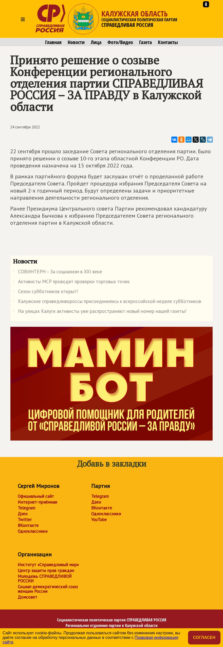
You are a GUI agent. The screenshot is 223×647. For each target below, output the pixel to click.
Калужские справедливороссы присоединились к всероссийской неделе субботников (107, 302)
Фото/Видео (120, 42)
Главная (53, 42)
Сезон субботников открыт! (45, 292)
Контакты (168, 42)
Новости (76, 42)
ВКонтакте (28, 525)
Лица (96, 42)
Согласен (204, 637)
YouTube (99, 519)
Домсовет (27, 597)
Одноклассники (32, 531)
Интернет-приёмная (37, 502)
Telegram (26, 508)
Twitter (25, 519)
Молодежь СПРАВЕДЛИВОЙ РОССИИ (45, 578)
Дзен (22, 513)
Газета (145, 42)
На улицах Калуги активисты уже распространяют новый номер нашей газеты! (100, 312)
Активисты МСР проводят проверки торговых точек (71, 282)
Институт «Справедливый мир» (48, 564)
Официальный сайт (36, 496)
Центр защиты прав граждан (46, 570)
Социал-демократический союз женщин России (48, 589)
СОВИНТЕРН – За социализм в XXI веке (57, 272)
